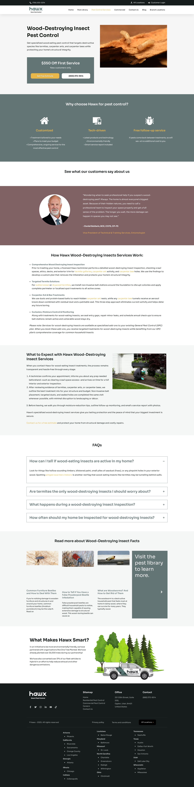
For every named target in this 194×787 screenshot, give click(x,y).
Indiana (66, 775)
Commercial (119, 10)
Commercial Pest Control (94, 703)
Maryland (101, 739)
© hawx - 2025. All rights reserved (44, 722)
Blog (144, 10)
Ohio (99, 772)
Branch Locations (157, 10)
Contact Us (134, 10)
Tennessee (138, 731)
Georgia (66, 759)
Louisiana (101, 731)
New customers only (60, 67)
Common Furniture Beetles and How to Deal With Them (41, 592)
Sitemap (88, 692)
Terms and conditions (121, 722)
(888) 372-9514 (149, 697)
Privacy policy (98, 722)
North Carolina (103, 754)
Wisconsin (138, 765)
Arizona (66, 733)
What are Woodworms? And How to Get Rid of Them (113, 592)
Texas (136, 739)
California (67, 740)
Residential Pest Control (93, 700)
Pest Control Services (101, 10)
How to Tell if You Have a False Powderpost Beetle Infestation (75, 595)
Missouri (101, 746)
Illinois (66, 767)
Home (71, 10)
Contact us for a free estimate (41, 423)
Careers (86, 706)
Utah (135, 757)
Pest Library (82, 10)
